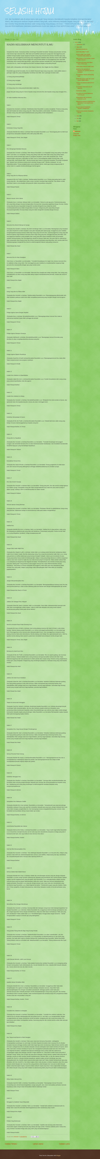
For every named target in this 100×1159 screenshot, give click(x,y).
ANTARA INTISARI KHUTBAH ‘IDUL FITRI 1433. (84, 63)
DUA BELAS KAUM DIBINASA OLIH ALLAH (84, 94)
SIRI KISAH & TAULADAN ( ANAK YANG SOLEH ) (85, 59)
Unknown (77, 131)
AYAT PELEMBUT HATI (82, 52)
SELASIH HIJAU (29, 11)
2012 (76, 42)
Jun (78, 118)
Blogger (58, 1155)
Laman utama (38, 1144)
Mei (78, 121)
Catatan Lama (64, 1144)
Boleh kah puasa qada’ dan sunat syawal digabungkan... (85, 79)
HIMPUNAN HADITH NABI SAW (85, 66)
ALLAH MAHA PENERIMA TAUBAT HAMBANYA (83, 107)
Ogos (78, 47)
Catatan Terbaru (11, 1144)
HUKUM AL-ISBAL (81, 91)
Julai (78, 116)
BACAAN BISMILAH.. (82, 49)
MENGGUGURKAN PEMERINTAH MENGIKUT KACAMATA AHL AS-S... (85, 103)
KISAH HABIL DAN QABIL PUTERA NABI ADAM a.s (83, 55)
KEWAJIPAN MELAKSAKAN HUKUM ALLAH (84, 98)
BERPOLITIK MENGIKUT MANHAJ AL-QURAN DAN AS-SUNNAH (85, 71)
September (80, 44)
